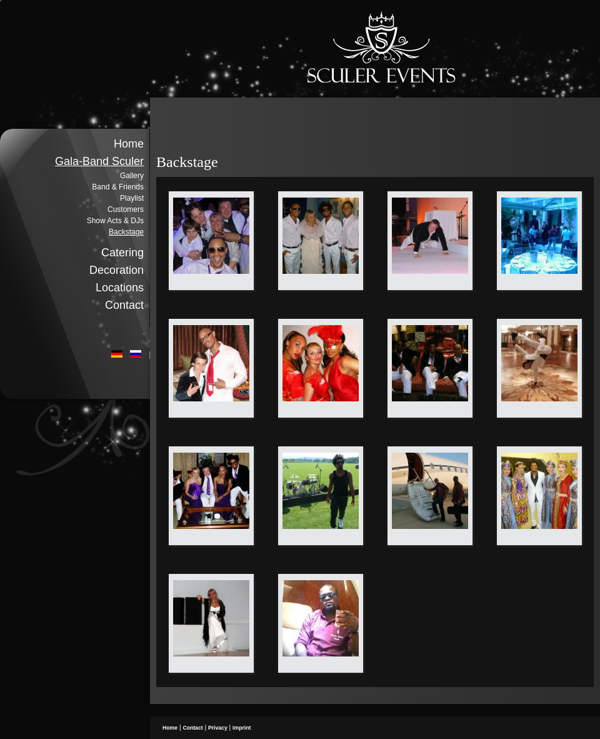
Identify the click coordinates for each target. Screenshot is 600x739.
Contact (124, 305)
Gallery (132, 175)
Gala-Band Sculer (99, 161)
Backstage (126, 232)
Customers (126, 209)
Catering (122, 252)
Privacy (218, 728)
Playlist (132, 198)
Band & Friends (118, 187)
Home (129, 144)
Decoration (116, 270)
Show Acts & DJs (115, 220)
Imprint (241, 728)
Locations (120, 287)
